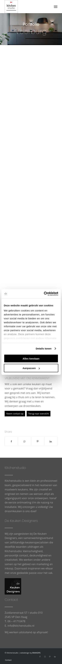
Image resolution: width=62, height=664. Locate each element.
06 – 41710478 (16, 621)
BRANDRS (36, 652)
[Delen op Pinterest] (37, 441)
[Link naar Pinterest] (49, 656)
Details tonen (43, 348)
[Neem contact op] (15, 414)
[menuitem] (55, 7)
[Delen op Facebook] (11, 441)
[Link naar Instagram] (44, 656)
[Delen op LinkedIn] (50, 441)
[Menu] (55, 7)
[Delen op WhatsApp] (24, 441)
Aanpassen (31, 368)
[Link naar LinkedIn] (54, 656)
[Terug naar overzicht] (38, 414)
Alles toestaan (31, 358)
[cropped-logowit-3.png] (26, 6)
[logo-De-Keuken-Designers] (13, 586)
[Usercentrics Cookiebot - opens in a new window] (44, 294)
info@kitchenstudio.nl (20, 625)
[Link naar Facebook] (40, 656)
